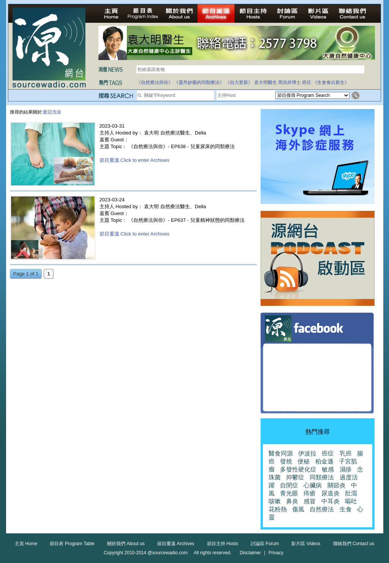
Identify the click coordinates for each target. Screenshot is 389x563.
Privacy (276, 552)
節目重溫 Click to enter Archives (134, 160)
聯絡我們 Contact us (354, 543)
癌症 (306, 82)
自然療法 (322, 509)
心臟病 (313, 485)
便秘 (303, 461)
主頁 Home (26, 543)
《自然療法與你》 (154, 82)
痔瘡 (310, 493)
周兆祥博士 (289, 82)
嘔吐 (351, 501)
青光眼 (289, 493)
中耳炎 (330, 501)
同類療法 (322, 477)
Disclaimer (250, 552)
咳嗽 (275, 501)
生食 (346, 509)
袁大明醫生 (265, 82)
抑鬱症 (295, 477)
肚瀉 (351, 493)
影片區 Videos (305, 543)
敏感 (328, 469)
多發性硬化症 (298, 469)
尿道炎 (330, 493)
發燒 (286, 461)
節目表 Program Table (72, 543)
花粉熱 (278, 509)
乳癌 (346, 453)
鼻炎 (292, 501)
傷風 (298, 509)
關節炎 (336, 485)
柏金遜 (324, 461)
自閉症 (289, 485)
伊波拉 (307, 453)
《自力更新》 (239, 82)
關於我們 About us (126, 543)
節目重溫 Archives (175, 543)
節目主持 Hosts (222, 543)
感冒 (310, 501)
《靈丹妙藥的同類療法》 (199, 82)
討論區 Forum (265, 543)
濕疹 (346, 469)
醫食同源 (281, 453)
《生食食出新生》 (331, 82)
